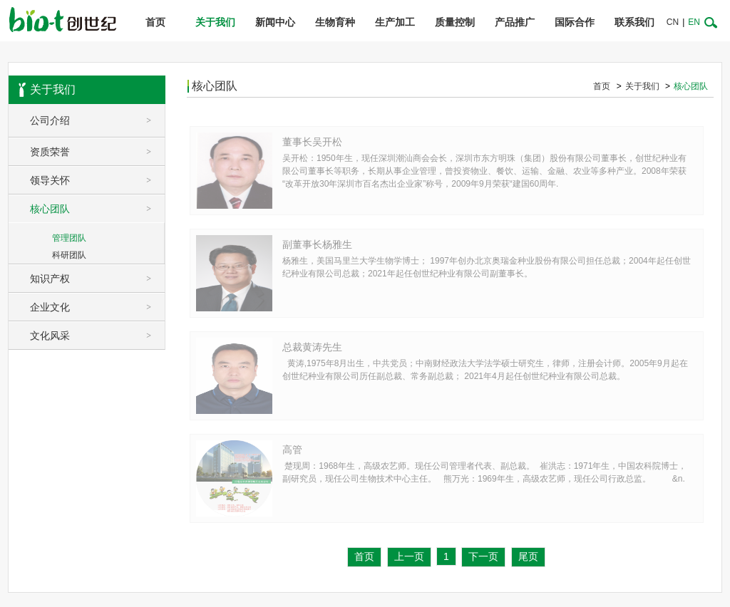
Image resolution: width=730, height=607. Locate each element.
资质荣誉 (97, 151)
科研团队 (69, 255)
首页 (155, 22)
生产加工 (395, 22)
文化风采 (97, 335)
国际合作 (575, 22)
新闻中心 (275, 22)
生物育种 (335, 22)
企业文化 (97, 307)
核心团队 (97, 208)
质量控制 (455, 22)
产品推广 (515, 22)
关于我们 (215, 22)
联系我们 (634, 22)
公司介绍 (97, 120)
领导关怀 (97, 180)
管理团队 (69, 238)
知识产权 (97, 278)
